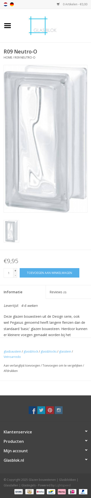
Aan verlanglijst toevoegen (22, 365)
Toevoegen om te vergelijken (62, 365)
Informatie (13, 292)
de (12, 4)
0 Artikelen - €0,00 (72, 4)
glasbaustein (12, 351)
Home (8, 57)
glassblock (31, 351)
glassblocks (49, 351)
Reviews (58, 292)
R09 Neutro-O (25, 57)
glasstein (65, 351)
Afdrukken (11, 371)
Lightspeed (63, 485)
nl (6, 4)
